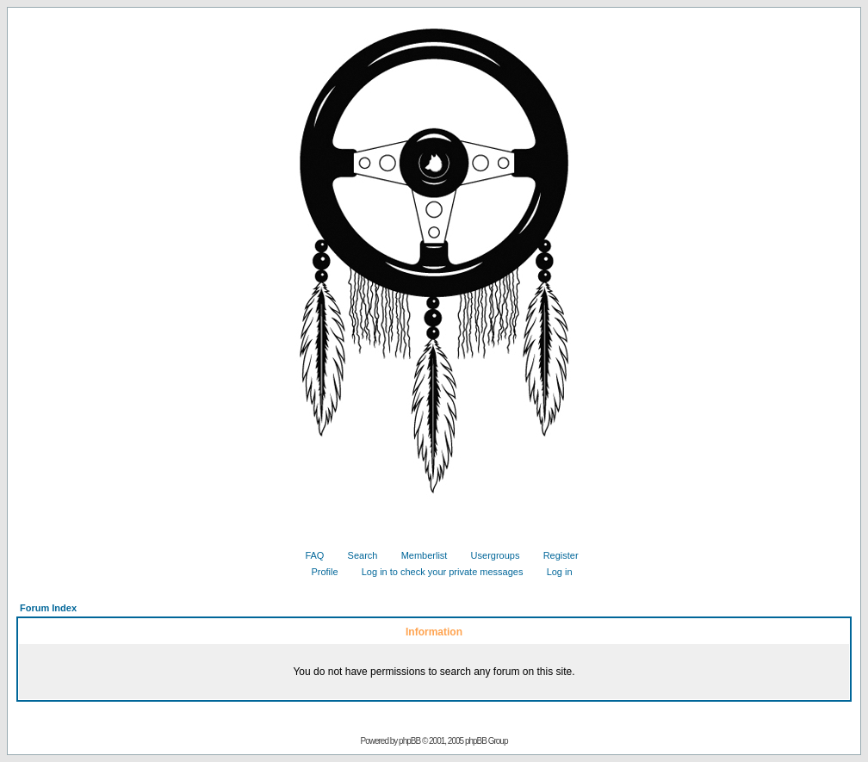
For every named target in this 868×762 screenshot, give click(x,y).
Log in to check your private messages (436, 572)
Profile (318, 572)
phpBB (409, 741)
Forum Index (48, 608)
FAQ (308, 555)
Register (554, 555)
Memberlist (418, 555)
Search (356, 555)
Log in (553, 572)
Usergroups (489, 555)
